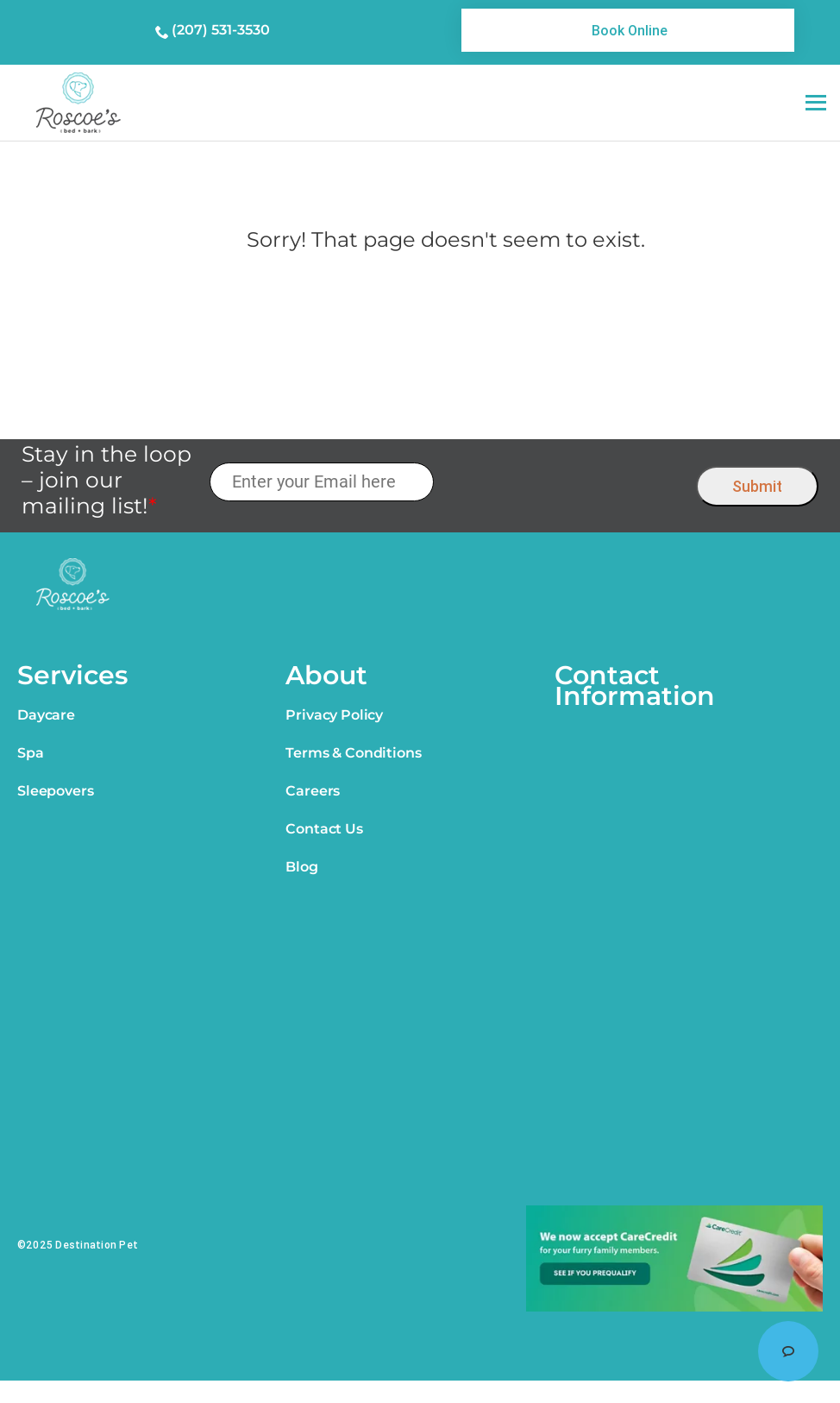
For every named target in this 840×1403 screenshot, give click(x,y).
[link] (627, 30)
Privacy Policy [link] (334, 715)
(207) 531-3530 (221, 30)
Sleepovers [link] (55, 791)
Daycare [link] (46, 715)
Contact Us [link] (323, 829)
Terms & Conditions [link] (353, 753)
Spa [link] (30, 753)
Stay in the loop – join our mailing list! (106, 480)
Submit (757, 486)
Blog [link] (301, 867)
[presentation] (565, 482)
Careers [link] (312, 791)
